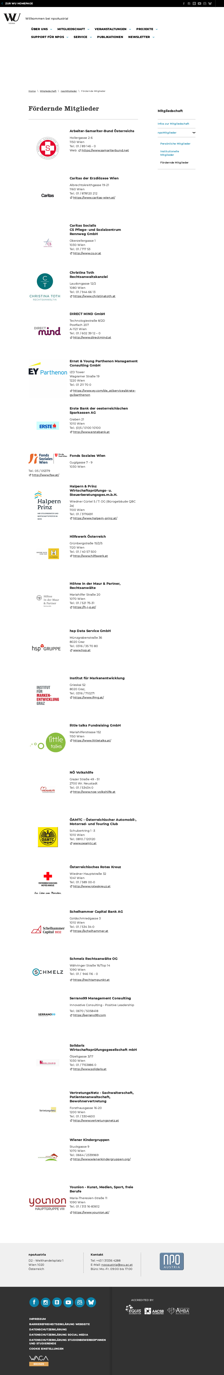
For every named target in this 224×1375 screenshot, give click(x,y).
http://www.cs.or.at (87, 253)
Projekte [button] (144, 29)
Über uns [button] (39, 29)
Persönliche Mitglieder (175, 143)
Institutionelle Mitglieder (169, 153)
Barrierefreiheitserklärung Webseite (59, 1324)
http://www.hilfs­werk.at (90, 556)
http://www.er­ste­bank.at (91, 432)
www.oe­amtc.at (84, 843)
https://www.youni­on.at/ (91, 1212)
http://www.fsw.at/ (45, 475)
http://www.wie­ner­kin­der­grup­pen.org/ (102, 1159)
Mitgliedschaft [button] (71, 29)
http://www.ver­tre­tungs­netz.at (96, 1120)
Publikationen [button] (110, 37)
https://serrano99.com (89, 1015)
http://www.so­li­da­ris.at (90, 1069)
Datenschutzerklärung (48, 1329)
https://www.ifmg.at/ (88, 697)
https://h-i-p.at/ (84, 607)
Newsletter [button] (139, 37)
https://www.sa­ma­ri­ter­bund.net (105, 150)
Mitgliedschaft (48, 91)
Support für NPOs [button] (47, 37)
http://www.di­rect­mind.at (92, 337)
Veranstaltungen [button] (111, 29)
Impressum (37, 1319)
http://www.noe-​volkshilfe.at (94, 792)
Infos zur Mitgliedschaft (173, 123)
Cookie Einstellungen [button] (46, 1348)
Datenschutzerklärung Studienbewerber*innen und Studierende (67, 1341)
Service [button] (80, 37)
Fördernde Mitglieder (174, 162)
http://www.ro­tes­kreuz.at (92, 886)
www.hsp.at (82, 650)
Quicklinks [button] (213, 3)
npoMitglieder (69, 91)
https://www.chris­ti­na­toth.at (94, 296)
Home (32, 91)
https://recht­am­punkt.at (91, 980)
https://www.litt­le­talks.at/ (92, 740)
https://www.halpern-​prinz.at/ (95, 518)
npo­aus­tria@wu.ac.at (116, 1264)
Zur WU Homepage (19, 3)
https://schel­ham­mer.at (90, 931)
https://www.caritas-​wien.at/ (94, 197)
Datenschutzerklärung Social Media (58, 1334)
